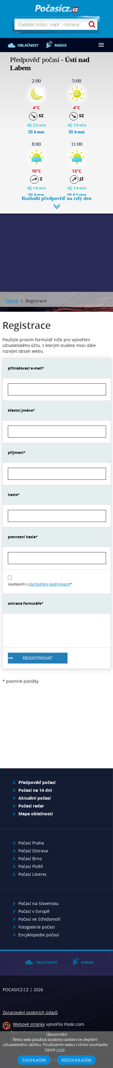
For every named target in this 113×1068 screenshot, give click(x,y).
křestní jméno (20, 410)
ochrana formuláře (24, 603)
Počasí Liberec (32, 874)
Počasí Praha (31, 843)
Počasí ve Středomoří (39, 919)
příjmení (16, 452)
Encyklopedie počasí (38, 935)
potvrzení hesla (22, 536)
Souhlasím (34, 1060)
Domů (12, 301)
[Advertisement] (56, 248)
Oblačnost (27, 45)
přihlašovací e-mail (25, 368)
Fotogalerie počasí (36, 927)
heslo (12, 494)
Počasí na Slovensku (38, 903)
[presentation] (53, 630)
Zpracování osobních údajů (30, 1012)
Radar (60, 45)
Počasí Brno (30, 858)
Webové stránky (29, 1024)
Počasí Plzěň (30, 866)
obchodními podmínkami (49, 584)
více (59, 1049)
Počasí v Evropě (33, 911)
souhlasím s (39, 584)
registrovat (37, 658)
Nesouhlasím (76, 1060)
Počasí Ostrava (33, 851)
